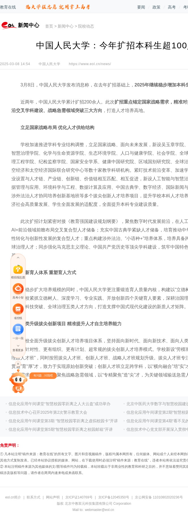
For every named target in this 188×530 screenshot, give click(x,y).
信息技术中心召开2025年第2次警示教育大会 (48, 412)
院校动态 (86, 26)
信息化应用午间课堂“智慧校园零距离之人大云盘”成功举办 (59, 403)
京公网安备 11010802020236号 (159, 497)
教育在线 (8, 7)
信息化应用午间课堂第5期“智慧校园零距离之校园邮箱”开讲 (61, 429)
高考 (172, 7)
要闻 (141, 7)
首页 (49, 26)
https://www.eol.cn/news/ (90, 64)
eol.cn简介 (13, 497)
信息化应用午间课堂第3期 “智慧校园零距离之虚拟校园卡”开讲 (63, 421)
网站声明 (53, 497)
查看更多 (17, 350)
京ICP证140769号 (79, 497)
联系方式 (33, 497)
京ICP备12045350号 (113, 497)
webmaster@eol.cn (99, 510)
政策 (156, 7)
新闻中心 (66, 26)
